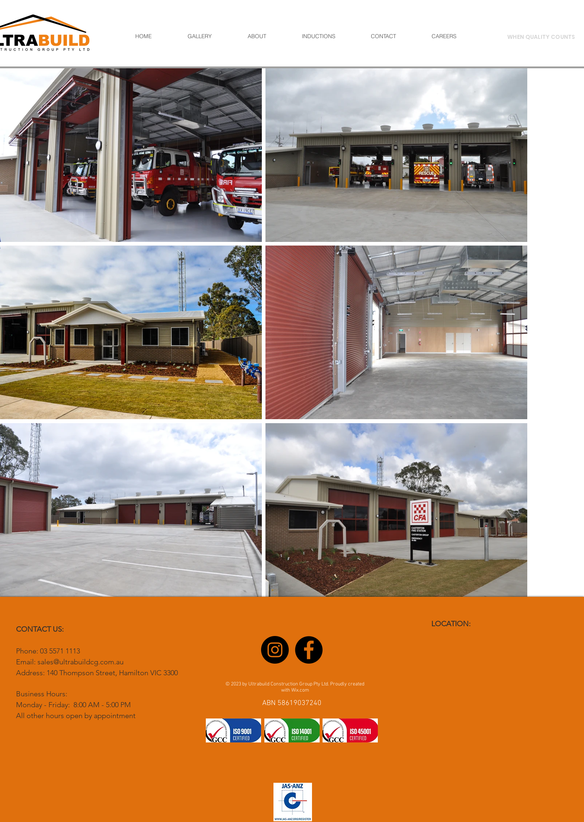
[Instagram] (275, 650)
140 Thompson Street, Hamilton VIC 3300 (112, 672)
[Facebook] (309, 650)
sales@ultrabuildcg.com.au (80, 661)
